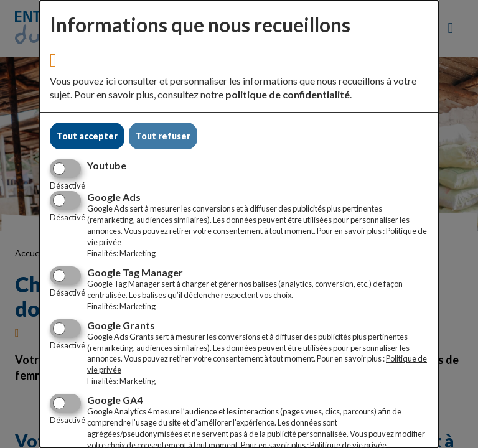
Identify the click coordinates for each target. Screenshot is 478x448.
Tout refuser (163, 136)
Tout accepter (87, 136)
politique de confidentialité (287, 94)
